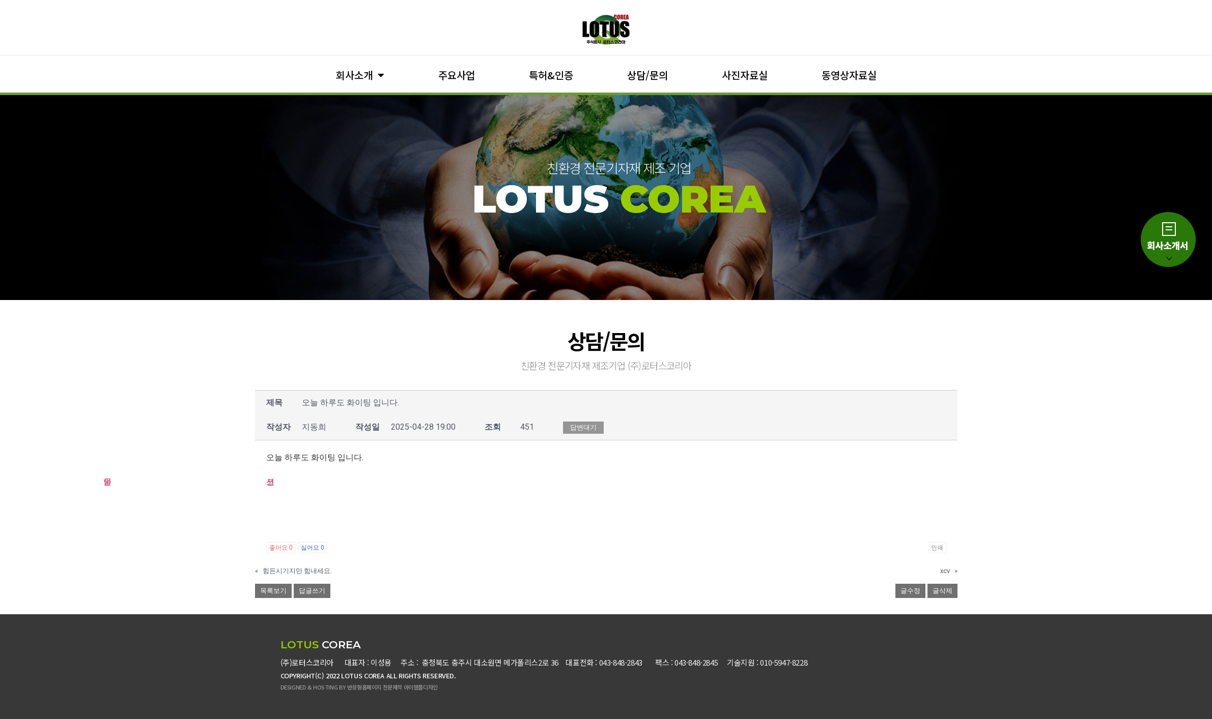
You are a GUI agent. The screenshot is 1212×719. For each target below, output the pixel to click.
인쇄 (937, 547)
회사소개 (360, 75)
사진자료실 (745, 75)
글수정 (910, 590)
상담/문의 (647, 75)
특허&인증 (551, 75)
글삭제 (942, 590)
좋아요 (281, 547)
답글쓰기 (312, 590)
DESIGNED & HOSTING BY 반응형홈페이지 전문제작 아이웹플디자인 (359, 687)
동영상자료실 (849, 75)
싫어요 (312, 547)
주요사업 (456, 75)
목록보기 (273, 590)
